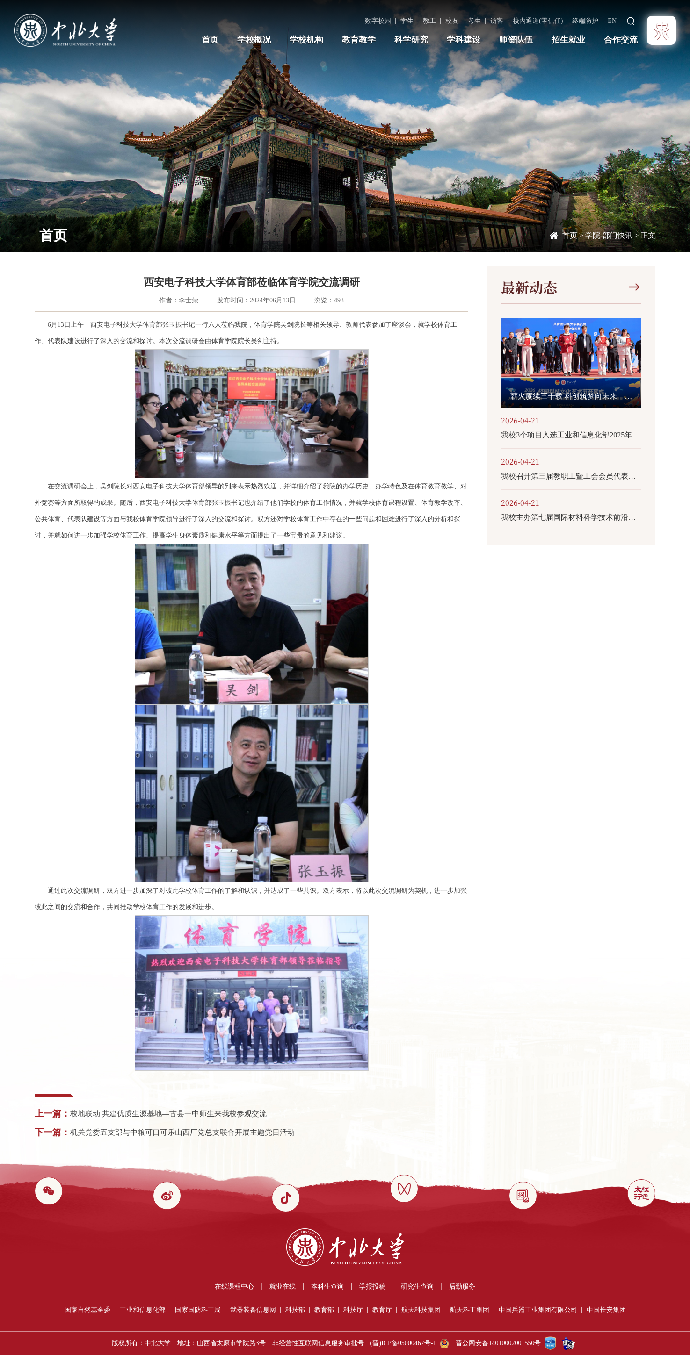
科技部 (295, 1309)
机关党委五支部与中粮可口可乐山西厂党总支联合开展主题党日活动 (182, 1132)
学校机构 (306, 39)
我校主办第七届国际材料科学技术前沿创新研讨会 (571, 517)
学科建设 (463, 39)
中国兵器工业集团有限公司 (538, 1309)
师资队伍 (516, 39)
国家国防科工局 (198, 1309)
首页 (210, 39)
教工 (429, 20)
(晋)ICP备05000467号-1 (403, 1343)
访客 (496, 20)
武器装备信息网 (253, 1309)
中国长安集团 (606, 1309)
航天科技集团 (421, 1309)
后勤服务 (462, 1286)
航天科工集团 (469, 1309)
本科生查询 (327, 1286)
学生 (407, 20)
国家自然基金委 (87, 1309)
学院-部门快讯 (608, 235)
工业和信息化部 (143, 1309)
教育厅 (382, 1309)
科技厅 (353, 1309)
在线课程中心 (234, 1286)
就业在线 (282, 1286)
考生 (474, 20)
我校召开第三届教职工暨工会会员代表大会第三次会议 (571, 476)
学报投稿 (372, 1286)
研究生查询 (417, 1286)
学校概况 (254, 39)
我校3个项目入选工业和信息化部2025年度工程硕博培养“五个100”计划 (571, 435)
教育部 (324, 1309)
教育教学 (359, 39)
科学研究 (411, 39)
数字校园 (378, 20)
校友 (451, 20)
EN (612, 20)
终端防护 (585, 20)
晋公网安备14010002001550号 (498, 1343)
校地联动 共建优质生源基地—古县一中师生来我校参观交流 (168, 1114)
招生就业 (568, 39)
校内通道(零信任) (538, 20)
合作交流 (621, 39)
